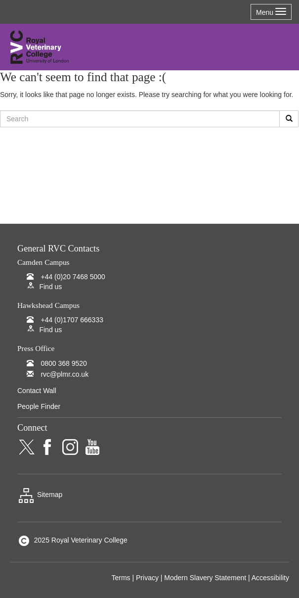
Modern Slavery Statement (205, 578)
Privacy (147, 578)
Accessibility (270, 578)
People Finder (38, 406)
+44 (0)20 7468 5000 (73, 277)
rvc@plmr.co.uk (64, 374)
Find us (50, 287)
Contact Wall (36, 391)
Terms (120, 578)
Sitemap (39, 494)
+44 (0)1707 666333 (72, 320)
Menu (271, 12)
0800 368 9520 (63, 363)
